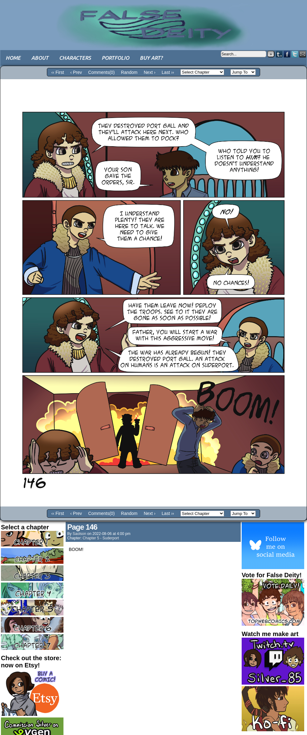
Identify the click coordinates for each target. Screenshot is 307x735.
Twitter (295, 54)
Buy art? (151, 58)
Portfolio (115, 58)
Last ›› (168, 72)
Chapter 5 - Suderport (101, 538)
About (39, 58)
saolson (79, 534)
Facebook (287, 54)
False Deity (153, 20)
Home (13, 58)
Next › (149, 72)
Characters (75, 58)
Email (303, 54)
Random (129, 72)
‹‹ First (57, 72)
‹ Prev (76, 72)
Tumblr (279, 54)
